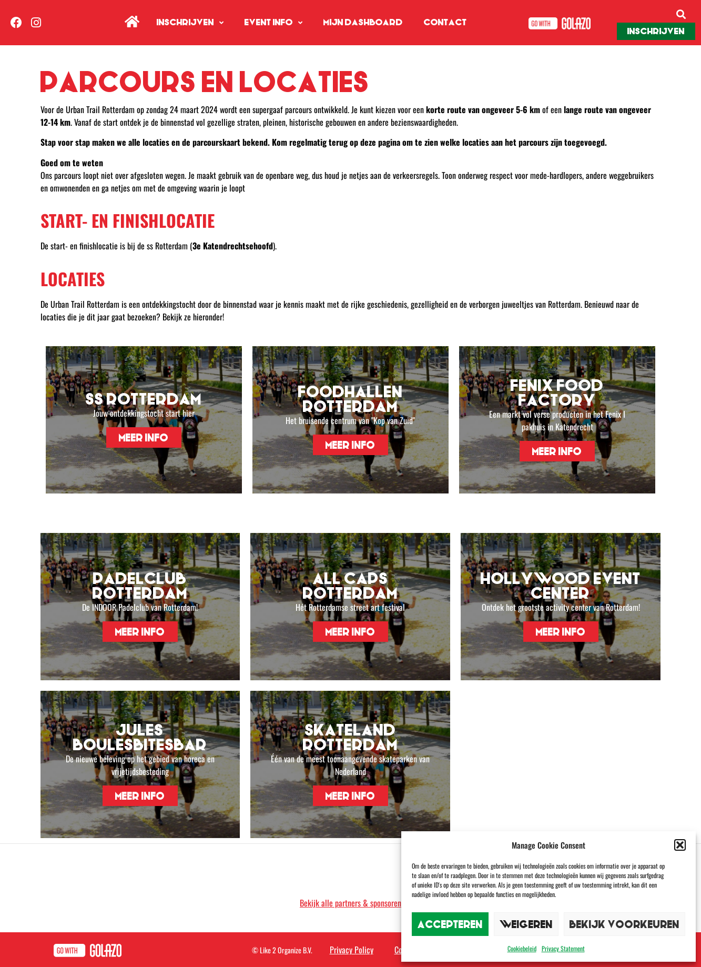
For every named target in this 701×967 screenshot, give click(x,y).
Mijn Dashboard (363, 22)
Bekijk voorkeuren (624, 924)
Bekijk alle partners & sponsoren (350, 903)
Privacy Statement (563, 948)
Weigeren (526, 924)
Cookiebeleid (521, 948)
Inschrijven (190, 23)
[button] (680, 845)
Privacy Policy (351, 949)
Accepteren (450, 924)
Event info (273, 23)
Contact (445, 22)
